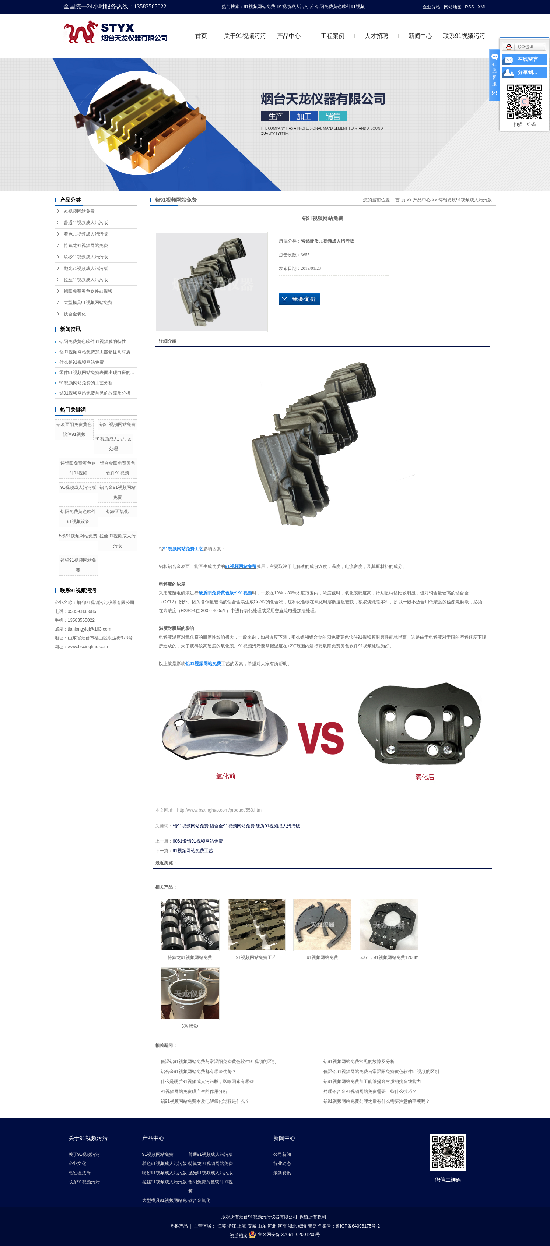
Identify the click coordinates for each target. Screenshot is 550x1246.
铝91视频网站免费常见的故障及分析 (94, 393)
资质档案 (239, 1235)
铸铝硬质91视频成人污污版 (465, 199)
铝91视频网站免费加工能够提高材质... (96, 351)
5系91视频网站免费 (78, 536)
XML (482, 7)
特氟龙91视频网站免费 (86, 245)
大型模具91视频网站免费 (88, 302)
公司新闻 (282, 1154)
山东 (262, 1226)
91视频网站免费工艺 (193, 850)
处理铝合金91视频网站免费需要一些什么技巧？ (370, 1091)
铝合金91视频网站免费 (232, 826)
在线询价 (299, 299)
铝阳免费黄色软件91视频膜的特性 (92, 341)
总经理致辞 (80, 1172)
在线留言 (528, 59)
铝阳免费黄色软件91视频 (339, 6)
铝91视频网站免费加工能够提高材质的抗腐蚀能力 (372, 1081)
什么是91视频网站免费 (81, 362)
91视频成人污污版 (295, 6)
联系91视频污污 (464, 36)
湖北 (292, 1226)
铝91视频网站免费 (117, 424)
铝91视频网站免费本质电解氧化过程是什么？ (205, 1101)
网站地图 (453, 7)
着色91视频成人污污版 (86, 234)
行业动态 (282, 1163)
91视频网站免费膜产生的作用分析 (194, 1091)
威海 (302, 1226)
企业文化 (77, 1163)
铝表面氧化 (117, 511)
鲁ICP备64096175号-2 (358, 1226)
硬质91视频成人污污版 (278, 826)
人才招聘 (376, 36)
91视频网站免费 (259, 6)
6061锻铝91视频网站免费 (198, 841)
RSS (469, 7)
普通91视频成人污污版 (86, 222)
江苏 (221, 1226)
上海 (241, 1226)
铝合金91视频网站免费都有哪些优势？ (198, 1071)
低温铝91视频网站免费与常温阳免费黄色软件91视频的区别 (219, 1061)
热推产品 (179, 1226)
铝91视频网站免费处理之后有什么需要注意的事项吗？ (376, 1101)
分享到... (527, 72)
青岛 (312, 1226)
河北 (271, 1226)
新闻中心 (420, 36)
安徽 (252, 1226)
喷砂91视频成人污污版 (86, 257)
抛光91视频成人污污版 (86, 268)
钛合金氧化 (75, 314)
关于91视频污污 (245, 36)
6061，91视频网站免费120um (389, 957)
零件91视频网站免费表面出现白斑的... (96, 372)
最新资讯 (282, 1172)
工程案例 (332, 36)
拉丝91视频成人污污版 (86, 279)
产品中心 (289, 36)
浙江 (231, 1226)
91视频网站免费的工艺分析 (86, 382)
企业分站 (431, 7)
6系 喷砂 (189, 1026)
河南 (282, 1226)
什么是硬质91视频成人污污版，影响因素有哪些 (207, 1081)
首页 (201, 36)
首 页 (400, 199)
